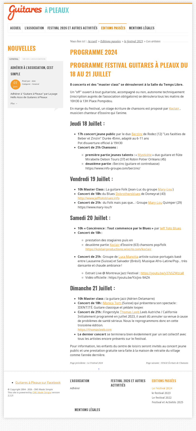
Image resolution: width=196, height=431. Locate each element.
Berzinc (136, 137)
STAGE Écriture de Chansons (174, 372)
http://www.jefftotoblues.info (98, 203)
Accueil (15, 29)
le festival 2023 (133, 42)
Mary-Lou (165, 194)
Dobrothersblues (128, 199)
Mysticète (145, 159)
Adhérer (75, 398)
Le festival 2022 (162, 408)
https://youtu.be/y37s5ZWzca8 (162, 280)
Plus (13, 105)
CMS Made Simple (41, 403)
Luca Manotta (128, 263)
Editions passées (113, 29)
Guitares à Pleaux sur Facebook (37, 394)
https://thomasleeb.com (95, 339)
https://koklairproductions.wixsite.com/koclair (118, 256)
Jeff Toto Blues (170, 234)
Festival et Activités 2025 (167, 412)
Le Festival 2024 (95, 372)
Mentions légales (141, 29)
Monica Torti (112, 311)
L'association (34, 29)
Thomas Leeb (130, 320)
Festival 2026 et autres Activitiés (72, 29)
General (14, 60)
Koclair (174, 111)
